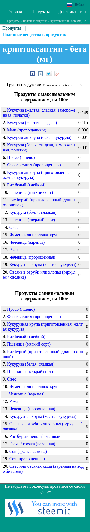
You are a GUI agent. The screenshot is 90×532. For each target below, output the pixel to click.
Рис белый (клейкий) (26, 185)
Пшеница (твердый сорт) (32, 219)
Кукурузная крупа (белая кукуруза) (39, 137)
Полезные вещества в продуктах (34, 34)
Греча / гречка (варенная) (32, 443)
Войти (79, 4)
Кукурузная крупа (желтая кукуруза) (42, 264)
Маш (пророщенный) (26, 130)
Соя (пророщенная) (27, 458)
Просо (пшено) (21, 157)
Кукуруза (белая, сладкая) (33, 212)
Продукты (40, 11)
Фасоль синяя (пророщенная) (34, 165)
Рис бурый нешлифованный (34, 436)
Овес (13, 227)
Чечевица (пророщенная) (32, 257)
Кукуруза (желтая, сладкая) (32, 122)
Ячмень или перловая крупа (34, 234)
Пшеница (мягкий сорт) (31, 192)
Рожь (14, 249)
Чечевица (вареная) (27, 242)
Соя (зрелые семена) (28, 451)
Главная (14, 11)
